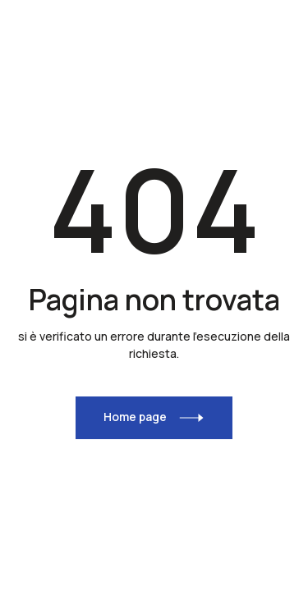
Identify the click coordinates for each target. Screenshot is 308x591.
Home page (135, 416)
